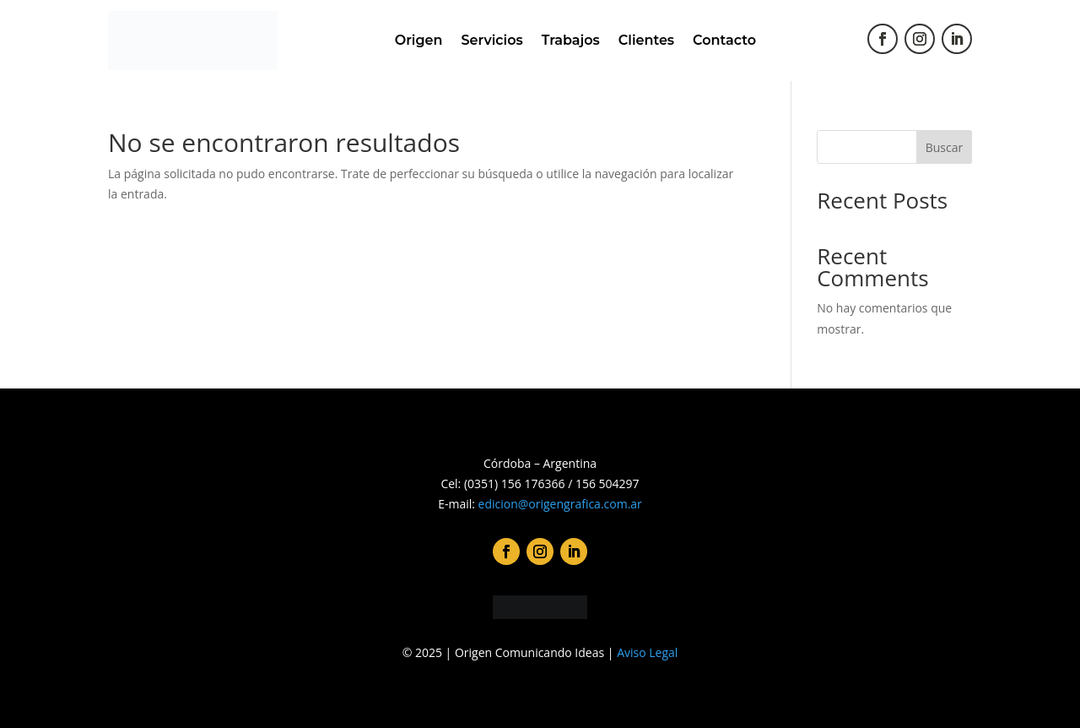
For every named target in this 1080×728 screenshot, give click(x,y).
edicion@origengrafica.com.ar (560, 504)
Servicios (491, 40)
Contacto (724, 40)
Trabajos (571, 40)
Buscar (945, 147)
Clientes (646, 40)
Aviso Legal (647, 652)
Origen (419, 40)
